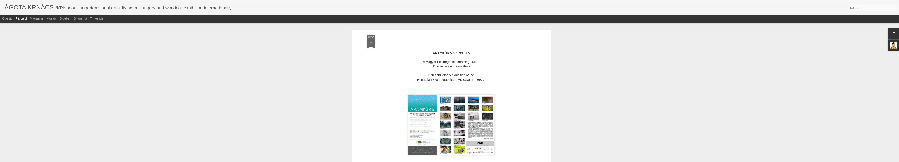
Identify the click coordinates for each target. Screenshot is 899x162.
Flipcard (21, 18)
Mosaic (51, 18)
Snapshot (80, 18)
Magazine (37, 18)
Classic (7, 18)
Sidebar (65, 18)
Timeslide (96, 18)
